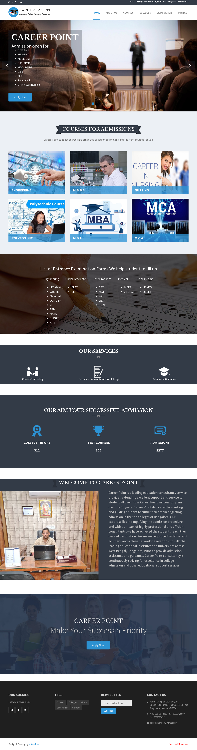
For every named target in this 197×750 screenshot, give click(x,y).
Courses (128, 12)
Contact (183, 12)
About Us (111, 12)
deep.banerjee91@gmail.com (163, 722)
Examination (164, 12)
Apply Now (20, 97)
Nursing (142, 213)
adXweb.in (34, 744)
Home (96, 12)
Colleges (145, 12)
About (84, 702)
